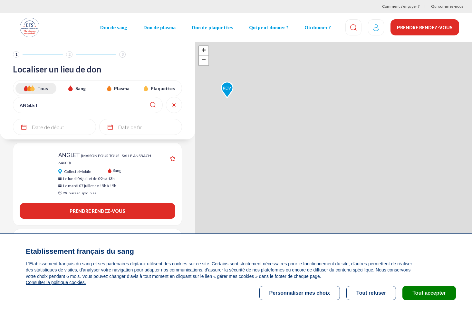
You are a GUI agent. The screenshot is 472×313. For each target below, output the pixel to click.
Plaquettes (163, 88)
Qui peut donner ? (268, 27)
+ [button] (204, 51)
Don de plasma (159, 27)
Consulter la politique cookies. (56, 282)
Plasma (122, 88)
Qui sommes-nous (447, 6)
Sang (80, 88)
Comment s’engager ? (400, 6)
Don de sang (113, 27)
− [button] (204, 60)
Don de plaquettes (212, 27)
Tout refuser (371, 293)
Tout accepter (429, 293)
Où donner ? (317, 27)
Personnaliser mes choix (299, 293)
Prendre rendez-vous (425, 27)
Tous (42, 88)
